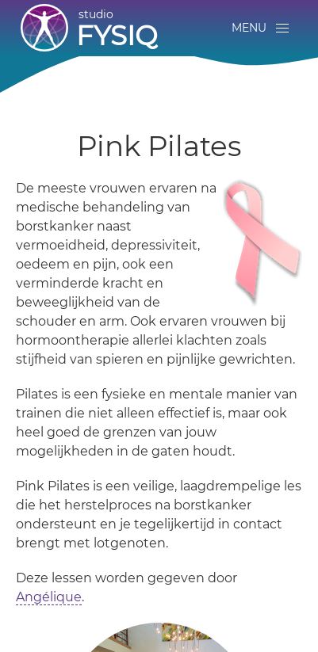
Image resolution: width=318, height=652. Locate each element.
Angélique (49, 596)
